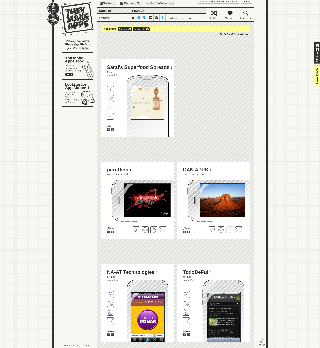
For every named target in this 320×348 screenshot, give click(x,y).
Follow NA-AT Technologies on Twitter (110, 312)
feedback (316, 76)
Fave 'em (110, 89)
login (246, 1)
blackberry (145, 17)
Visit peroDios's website (145, 229)
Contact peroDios (162, 229)
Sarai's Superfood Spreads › (139, 67)
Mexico (122, 29)
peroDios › (119, 169)
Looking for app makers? (79, 93)
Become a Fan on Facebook (131, 3)
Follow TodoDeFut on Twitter (186, 312)
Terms (67, 345)
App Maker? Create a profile (219, 1)
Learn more (84, 48)
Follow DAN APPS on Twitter (229, 229)
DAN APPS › (197, 169)
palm (151, 17)
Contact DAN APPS (238, 229)
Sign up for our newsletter (160, 3)
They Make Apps (74, 19)
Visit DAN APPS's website (221, 229)
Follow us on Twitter (108, 3)
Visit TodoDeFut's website (186, 303)
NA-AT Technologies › (132, 272)
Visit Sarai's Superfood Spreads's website (110, 98)
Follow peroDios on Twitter (153, 229)
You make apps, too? (79, 66)
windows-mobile (157, 17)
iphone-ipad (133, 17)
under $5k (138, 29)
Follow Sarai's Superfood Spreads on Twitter (110, 107)
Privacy (76, 345)
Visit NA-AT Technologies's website (110, 303)
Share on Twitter (317, 45)
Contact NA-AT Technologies (110, 320)
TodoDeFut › (197, 272)
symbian (163, 17)
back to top (262, 342)
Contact (86, 345)
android (139, 17)
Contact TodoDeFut (186, 320)
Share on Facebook (317, 49)
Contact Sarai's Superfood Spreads (110, 116)
